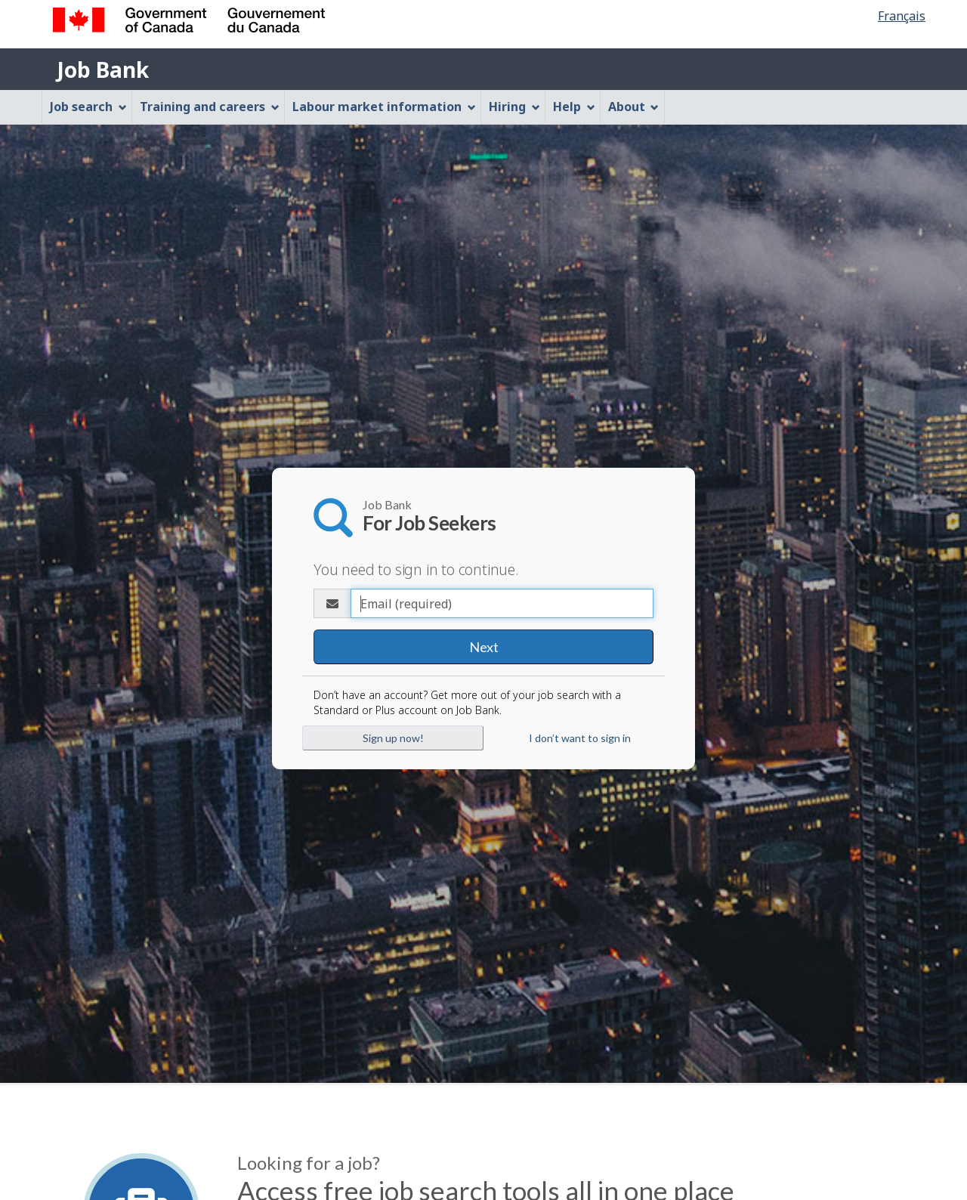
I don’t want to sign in (580, 737)
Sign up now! (393, 737)
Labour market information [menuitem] (384, 106)
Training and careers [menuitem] (210, 106)
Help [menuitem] (574, 106)
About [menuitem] (634, 106)
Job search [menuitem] (88, 106)
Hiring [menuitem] (514, 106)
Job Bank (103, 69)
